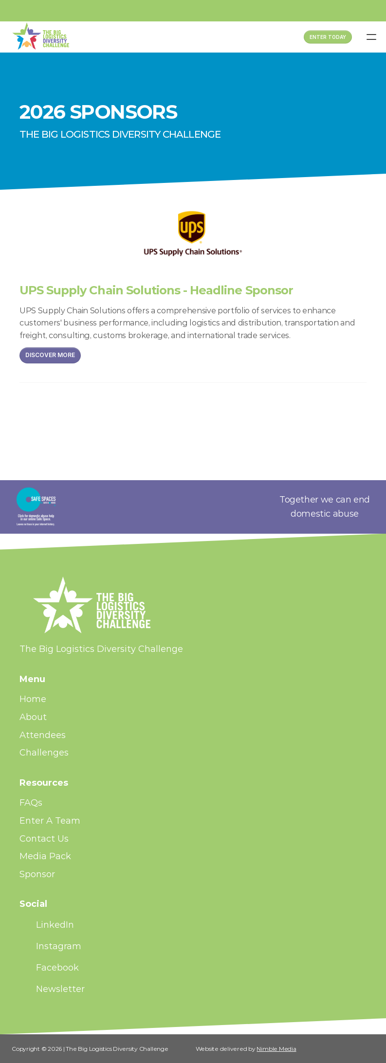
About (33, 717)
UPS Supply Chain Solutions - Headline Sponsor (156, 290)
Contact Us (44, 838)
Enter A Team (49, 820)
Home (32, 699)
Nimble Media (276, 1048)
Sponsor (37, 874)
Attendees (42, 735)
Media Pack (45, 856)
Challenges (44, 752)
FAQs (30, 802)
